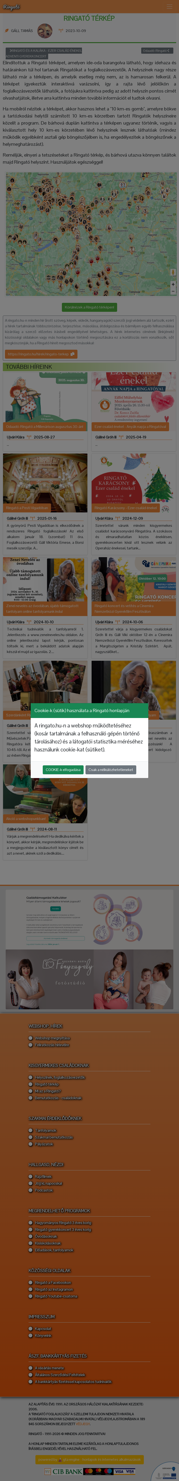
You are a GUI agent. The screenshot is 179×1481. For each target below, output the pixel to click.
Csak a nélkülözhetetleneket (111, 769)
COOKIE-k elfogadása (63, 769)
